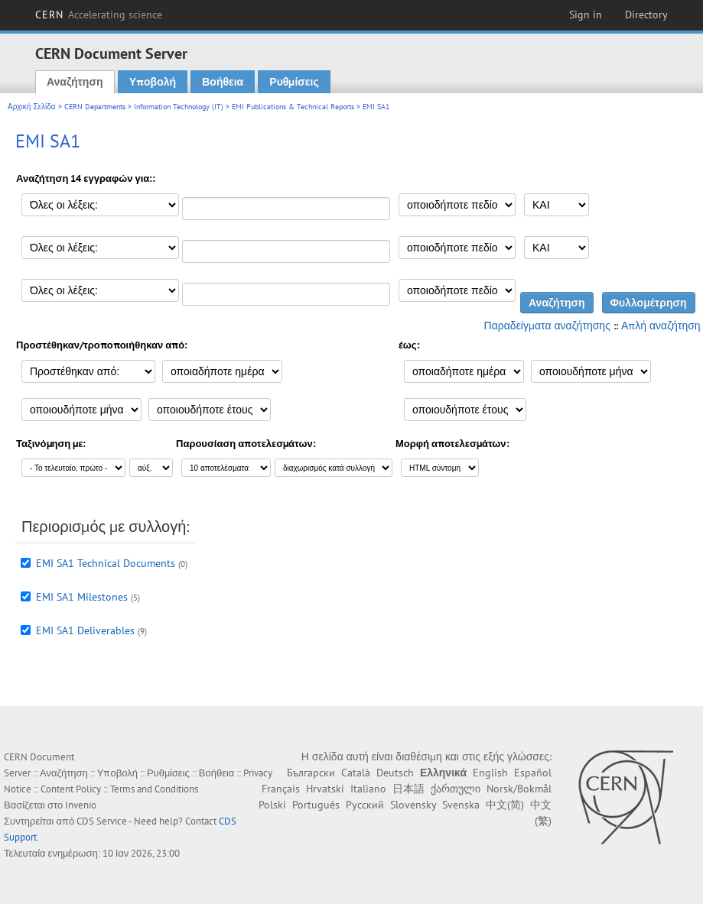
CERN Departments (94, 107)
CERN (98, 14)
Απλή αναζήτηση (661, 325)
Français (281, 788)
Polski (272, 805)
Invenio (80, 805)
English (490, 772)
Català (355, 772)
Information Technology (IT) (178, 107)
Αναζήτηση (75, 82)
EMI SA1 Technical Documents (105, 563)
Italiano (368, 788)
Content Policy (71, 788)
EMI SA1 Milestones (82, 597)
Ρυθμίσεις (293, 82)
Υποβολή (152, 82)
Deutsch (395, 772)
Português (316, 805)
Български (311, 772)
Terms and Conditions (154, 788)
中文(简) (505, 805)
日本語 (408, 788)
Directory (646, 14)
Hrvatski (325, 788)
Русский (365, 805)
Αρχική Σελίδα (32, 107)
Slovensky (413, 805)
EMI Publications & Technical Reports (293, 107)
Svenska (461, 805)
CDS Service (101, 821)
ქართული (455, 788)
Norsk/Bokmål (519, 788)
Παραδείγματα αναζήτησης (547, 325)
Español (533, 772)
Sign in (585, 14)
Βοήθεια (222, 82)
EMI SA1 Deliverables (85, 630)
